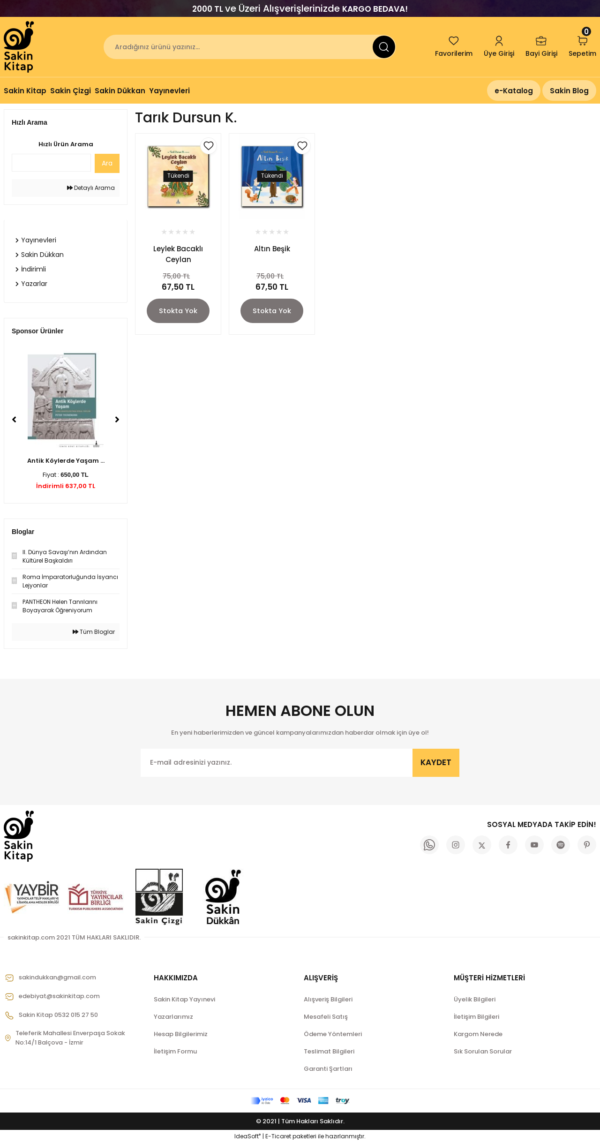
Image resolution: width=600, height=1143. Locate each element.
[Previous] (14, 419)
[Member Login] (499, 47)
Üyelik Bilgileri (474, 999)
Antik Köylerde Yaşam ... (66, 460)
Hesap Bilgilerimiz (181, 1034)
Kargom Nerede (478, 1034)
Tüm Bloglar (94, 632)
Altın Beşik (272, 249)
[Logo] (20, 47)
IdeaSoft (247, 1136)
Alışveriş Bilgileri (328, 999)
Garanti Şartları (328, 1068)
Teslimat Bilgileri (329, 1051)
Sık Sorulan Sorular (483, 1051)
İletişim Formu (175, 1051)
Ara (107, 163)
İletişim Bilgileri (476, 1016)
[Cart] (582, 47)
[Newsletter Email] (300, 763)
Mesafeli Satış (326, 1016)
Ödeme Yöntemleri (333, 1034)
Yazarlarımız (173, 1016)
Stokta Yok (178, 311)
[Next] (117, 419)
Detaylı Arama (91, 188)
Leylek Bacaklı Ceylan (178, 254)
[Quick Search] (51, 163)
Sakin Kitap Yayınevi (184, 999)
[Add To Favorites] (208, 145)
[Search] (250, 47)
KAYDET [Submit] (435, 762)
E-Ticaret (278, 1136)
